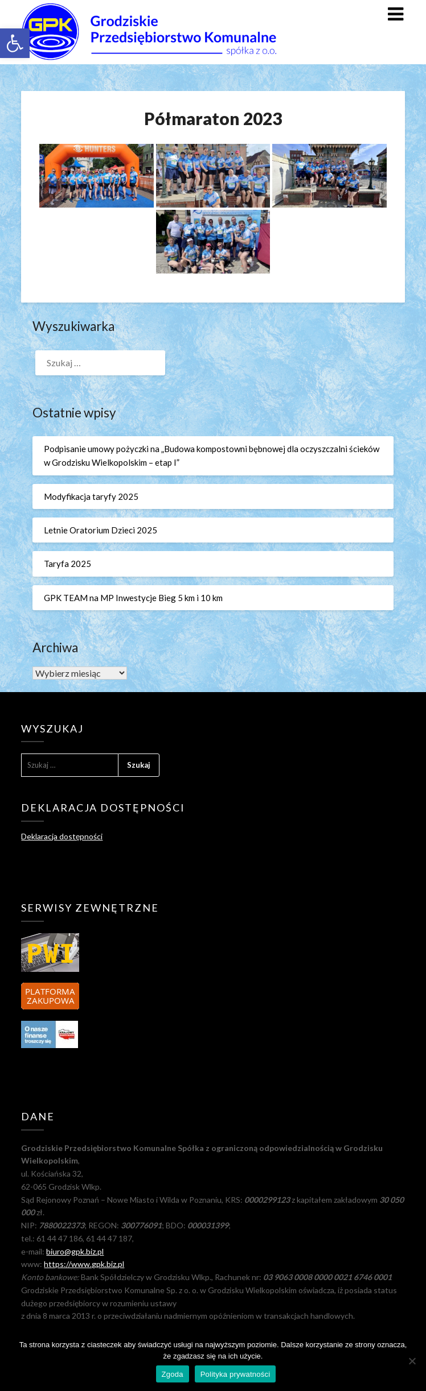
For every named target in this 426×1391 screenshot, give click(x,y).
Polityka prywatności (235, 1374)
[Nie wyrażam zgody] (411, 1361)
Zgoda (172, 1374)
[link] (15, 43)
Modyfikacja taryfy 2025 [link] (91, 496)
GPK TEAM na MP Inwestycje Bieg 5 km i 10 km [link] (133, 598)
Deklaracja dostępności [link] (62, 836)
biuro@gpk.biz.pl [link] (75, 1251)
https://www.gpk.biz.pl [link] (84, 1264)
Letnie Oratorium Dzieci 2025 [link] (100, 530)
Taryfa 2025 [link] (67, 563)
